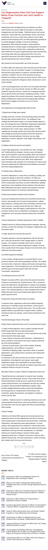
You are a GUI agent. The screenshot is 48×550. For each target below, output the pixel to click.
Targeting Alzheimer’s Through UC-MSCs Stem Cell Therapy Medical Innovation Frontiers (26, 524)
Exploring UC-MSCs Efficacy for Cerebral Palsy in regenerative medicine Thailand (22, 500)
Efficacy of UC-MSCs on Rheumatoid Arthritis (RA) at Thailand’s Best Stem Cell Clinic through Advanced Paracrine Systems (26, 484)
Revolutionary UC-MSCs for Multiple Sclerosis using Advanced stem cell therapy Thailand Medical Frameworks (25, 518)
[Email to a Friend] (25, 446)
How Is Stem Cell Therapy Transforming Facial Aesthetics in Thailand (12, 457)
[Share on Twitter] (22, 446)
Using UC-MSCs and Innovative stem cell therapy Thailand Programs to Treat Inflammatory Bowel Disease (25, 512)
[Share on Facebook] (18, 446)
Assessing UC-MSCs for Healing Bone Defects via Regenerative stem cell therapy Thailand (22, 477)
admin (21, 23)
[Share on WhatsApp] (15, 446)
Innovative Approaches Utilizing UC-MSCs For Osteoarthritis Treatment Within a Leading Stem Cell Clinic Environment (26, 506)
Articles (4, 10)
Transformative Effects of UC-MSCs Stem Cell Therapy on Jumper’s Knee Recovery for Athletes (25, 538)
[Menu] (45, 3)
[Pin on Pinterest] (29, 446)
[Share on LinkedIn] (32, 446)
